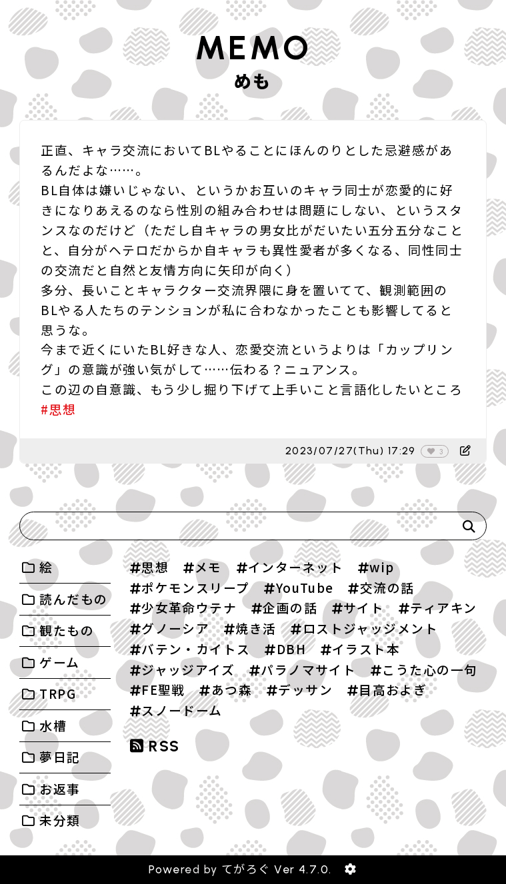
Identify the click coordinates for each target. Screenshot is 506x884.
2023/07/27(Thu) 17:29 (350, 450)
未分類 (59, 820)
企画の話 (290, 607)
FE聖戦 (163, 689)
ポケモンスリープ (195, 587)
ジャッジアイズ (188, 669)
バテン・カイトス (196, 649)
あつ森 (231, 689)
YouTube (305, 587)
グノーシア (175, 628)
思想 (155, 567)
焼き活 (255, 628)
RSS (155, 746)
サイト (363, 607)
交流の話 (387, 587)
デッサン (305, 689)
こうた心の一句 (429, 669)
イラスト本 (366, 649)
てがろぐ (246, 869)
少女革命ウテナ (189, 607)
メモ (208, 567)
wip (381, 567)
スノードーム (182, 710)
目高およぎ (393, 689)
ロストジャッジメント (370, 628)
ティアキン (443, 607)
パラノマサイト (308, 669)
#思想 (58, 409)
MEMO (253, 47)
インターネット (295, 567)
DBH (291, 649)
